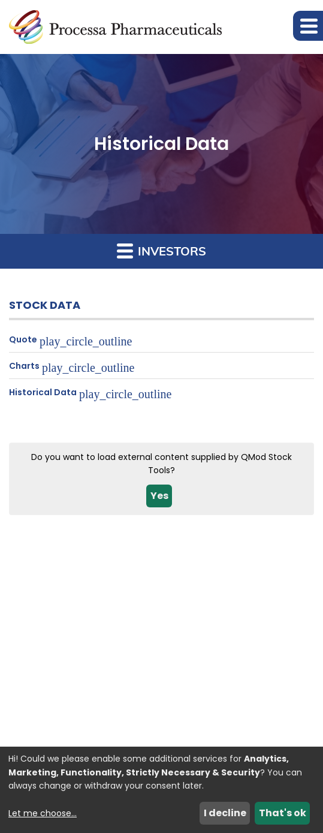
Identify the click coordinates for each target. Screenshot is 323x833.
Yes (159, 496)
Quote (23, 339)
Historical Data (43, 392)
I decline (225, 813)
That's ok (282, 813)
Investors (161, 250)
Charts (24, 366)
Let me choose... (42, 813)
